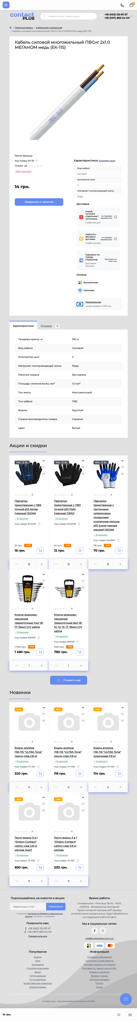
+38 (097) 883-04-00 (117, 17)
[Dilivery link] (115, 217)
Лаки (37, 961)
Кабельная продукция (49, 27)
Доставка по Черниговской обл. (99, 968)
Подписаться (56, 906)
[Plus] (41, 564)
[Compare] (43, 473)
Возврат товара (99, 976)
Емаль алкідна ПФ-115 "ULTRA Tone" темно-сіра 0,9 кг (68, 752)
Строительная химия (38, 968)
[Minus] (16, 564)
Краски (37, 957)
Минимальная (93, 302)
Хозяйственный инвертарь (37, 983)
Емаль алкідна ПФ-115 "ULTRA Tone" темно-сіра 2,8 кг (28, 752)
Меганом (27, 155)
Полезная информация (99, 957)
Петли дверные (37, 976)
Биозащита (38, 964)
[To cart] (40, 550)
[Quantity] (29, 564)
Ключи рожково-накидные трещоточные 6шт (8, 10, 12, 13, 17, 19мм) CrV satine (68, 623)
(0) (25, 166)
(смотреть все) (107, 160)
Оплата (99, 983)
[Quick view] (43, 460)
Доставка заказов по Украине (99, 964)
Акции (99, 987)
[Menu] (6, 5)
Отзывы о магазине (99, 972)
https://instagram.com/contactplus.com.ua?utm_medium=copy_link (103, 930)
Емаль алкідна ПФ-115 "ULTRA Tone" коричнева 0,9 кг (107, 752)
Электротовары (24, 27)
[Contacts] (122, 5)
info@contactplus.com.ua (99, 938)
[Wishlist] (43, 467)
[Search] (44, 16)
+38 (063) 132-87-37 (116, 14)
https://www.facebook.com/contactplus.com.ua (95, 930)
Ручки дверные (37, 979)
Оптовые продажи (99, 979)
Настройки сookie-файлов (99, 961)
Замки (37, 972)
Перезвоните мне (37, 936)
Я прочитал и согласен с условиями (38, 915)
